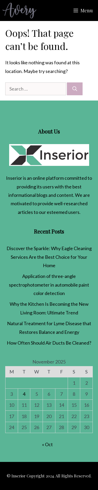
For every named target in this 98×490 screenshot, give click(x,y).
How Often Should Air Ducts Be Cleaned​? (49, 343)
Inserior (14, 178)
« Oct (47, 444)
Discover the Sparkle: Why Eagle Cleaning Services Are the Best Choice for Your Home (49, 256)
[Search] (75, 88)
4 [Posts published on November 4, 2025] (24, 394)
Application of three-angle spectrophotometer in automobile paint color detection (49, 284)
